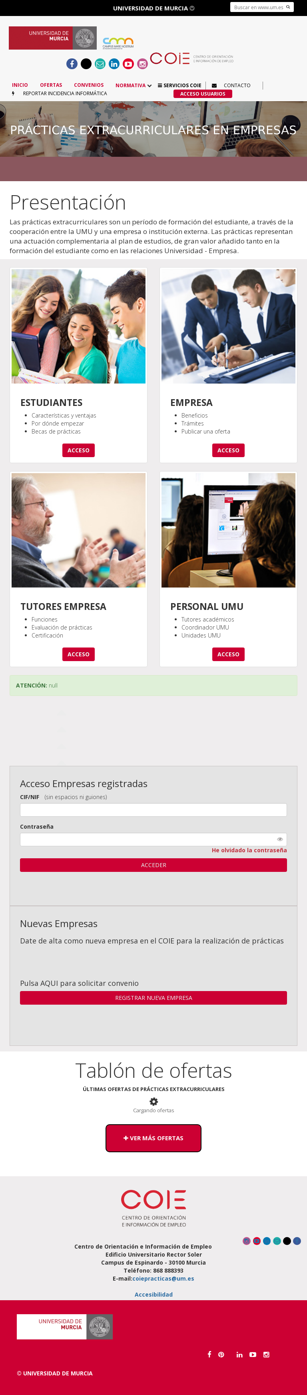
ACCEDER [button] (153, 865)
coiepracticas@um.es (163, 1278)
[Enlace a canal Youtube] (128, 64)
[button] (179, 85)
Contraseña (37, 826)
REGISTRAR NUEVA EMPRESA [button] (153, 997)
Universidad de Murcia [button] (154, 8)
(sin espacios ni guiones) (76, 797)
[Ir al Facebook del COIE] (72, 64)
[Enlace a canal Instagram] (143, 64)
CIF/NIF (29, 797)
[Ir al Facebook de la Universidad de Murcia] (209, 1354)
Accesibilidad (154, 1294)
